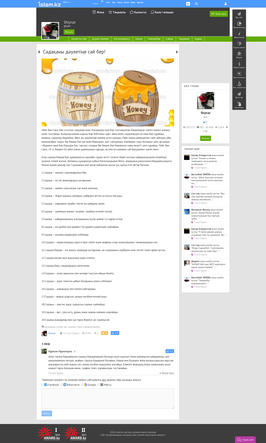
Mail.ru (107, 384)
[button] (115, 333)
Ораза (138, 38)
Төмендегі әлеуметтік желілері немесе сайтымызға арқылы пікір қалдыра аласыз (91, 380)
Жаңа (100, 12)
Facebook (53, 384)
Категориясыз (122, 38)
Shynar (49, 333)
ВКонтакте (73, 384)
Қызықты (140, 12)
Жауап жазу (166, 373)
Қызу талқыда (164, 12)
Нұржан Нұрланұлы (60, 351)
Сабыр (169, 38)
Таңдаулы (119, 12)
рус (69, 2)
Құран (198, 38)
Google (92, 384)
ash (205, 117)
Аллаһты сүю (79, 38)
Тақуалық (183, 38)
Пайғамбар (154, 38)
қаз (65, 2)
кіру (104, 379)
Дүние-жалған (100, 38)
